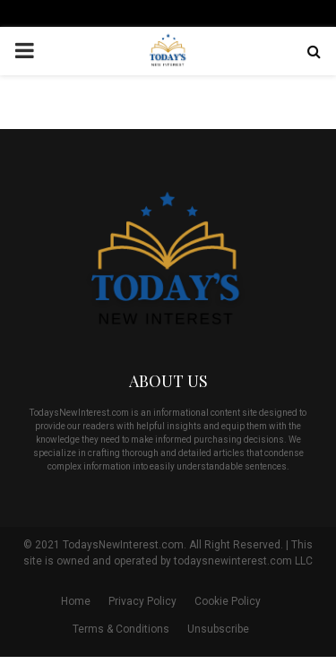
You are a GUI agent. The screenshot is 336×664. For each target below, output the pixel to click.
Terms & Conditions (121, 629)
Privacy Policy (142, 601)
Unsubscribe (218, 629)
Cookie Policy (227, 601)
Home (75, 601)
